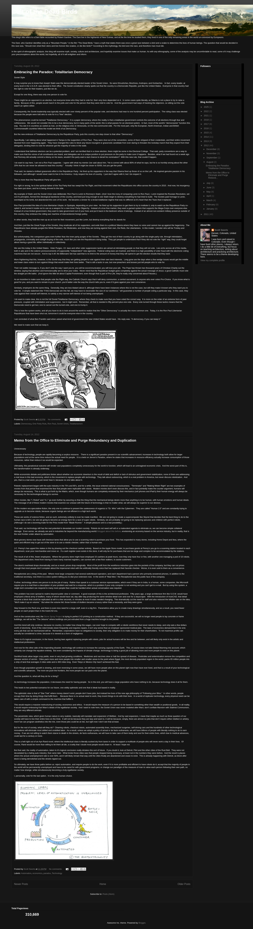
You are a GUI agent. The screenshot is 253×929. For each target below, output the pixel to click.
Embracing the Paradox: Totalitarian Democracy (53, 72)
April (208, 196)
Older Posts (184, 884)
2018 (206, 120)
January (210, 209)
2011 (206, 214)
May (208, 191)
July (208, 183)
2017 (206, 124)
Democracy (26, 424)
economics (37, 873)
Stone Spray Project (53, 616)
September (212, 157)
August (210, 162)
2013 (206, 141)
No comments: (55, 419)
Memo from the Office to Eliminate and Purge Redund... (217, 175)
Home (103, 884)
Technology (57, 873)
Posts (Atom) (108, 894)
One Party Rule (39, 424)
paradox (47, 873)
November (211, 153)
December (211, 149)
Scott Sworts (221, 230)
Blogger (141, 923)
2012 (206, 145)
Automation (26, 873)
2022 (206, 111)
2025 (206, 107)
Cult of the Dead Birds (44, 11)
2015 (206, 132)
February (211, 204)
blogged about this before (109, 531)
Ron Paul (52, 424)
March (209, 200)
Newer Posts (21, 884)
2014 (206, 137)
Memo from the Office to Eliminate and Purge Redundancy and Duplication (75, 440)
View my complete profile (212, 260)
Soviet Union (63, 424)
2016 (206, 128)
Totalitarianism (76, 424)
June (209, 187)
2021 (206, 115)
